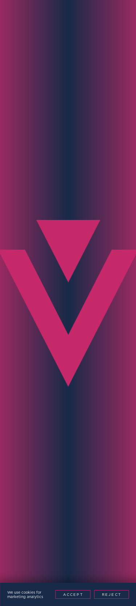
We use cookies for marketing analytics (25, 594)
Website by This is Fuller (68, 558)
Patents (122, 549)
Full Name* (26, 213)
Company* (24, 313)
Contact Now (52, 463)
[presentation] (62, 437)
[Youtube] (76, 580)
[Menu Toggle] (121, 16)
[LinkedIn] (60, 580)
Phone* (19, 280)
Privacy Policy (23, 549)
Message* (23, 386)
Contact (92, 128)
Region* (20, 347)
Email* (18, 247)
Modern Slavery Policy (77, 549)
